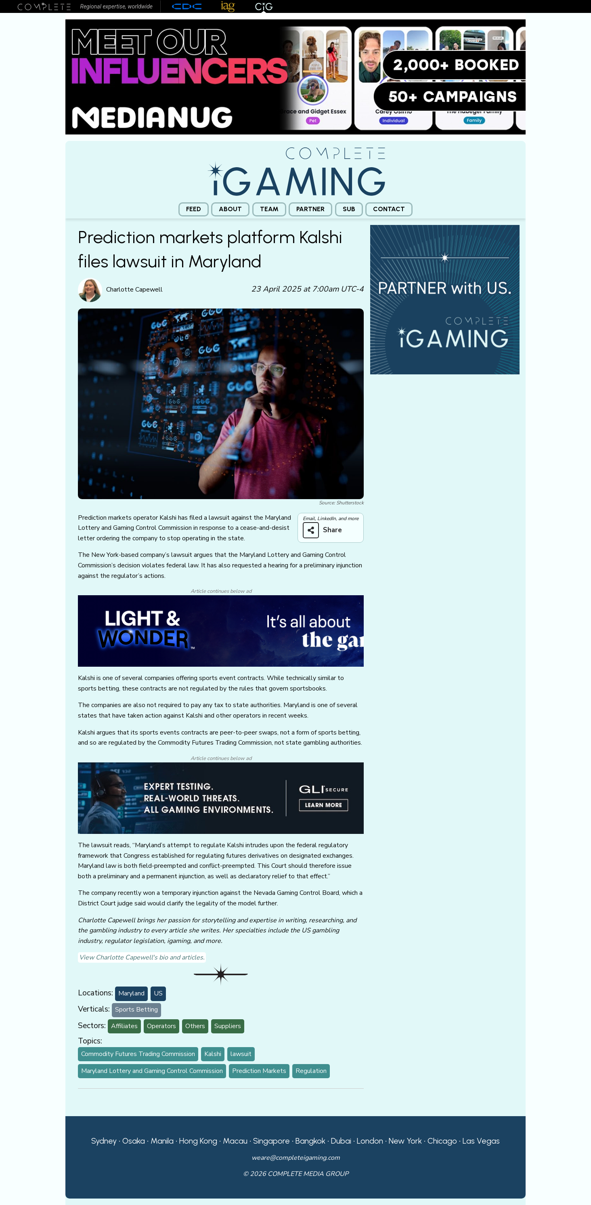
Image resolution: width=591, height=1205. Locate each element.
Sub (349, 209)
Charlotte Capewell (134, 289)
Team (269, 209)
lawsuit (241, 1054)
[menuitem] (193, 209)
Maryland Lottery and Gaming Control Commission (152, 1070)
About (230, 209)
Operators (161, 1026)
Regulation (311, 1070)
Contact (389, 209)
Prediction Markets (259, 1070)
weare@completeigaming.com (295, 1157)
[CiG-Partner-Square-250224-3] (445, 298)
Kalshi (212, 1054)
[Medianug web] (295, 76)
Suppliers (227, 1026)
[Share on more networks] (325, 530)
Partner (310, 209)
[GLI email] (221, 797)
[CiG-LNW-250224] (221, 630)
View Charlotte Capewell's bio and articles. (142, 957)
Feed (193, 209)
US (158, 993)
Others (195, 1026)
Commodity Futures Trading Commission (138, 1054)
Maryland (131, 993)
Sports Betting (136, 1009)
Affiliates (124, 1026)
